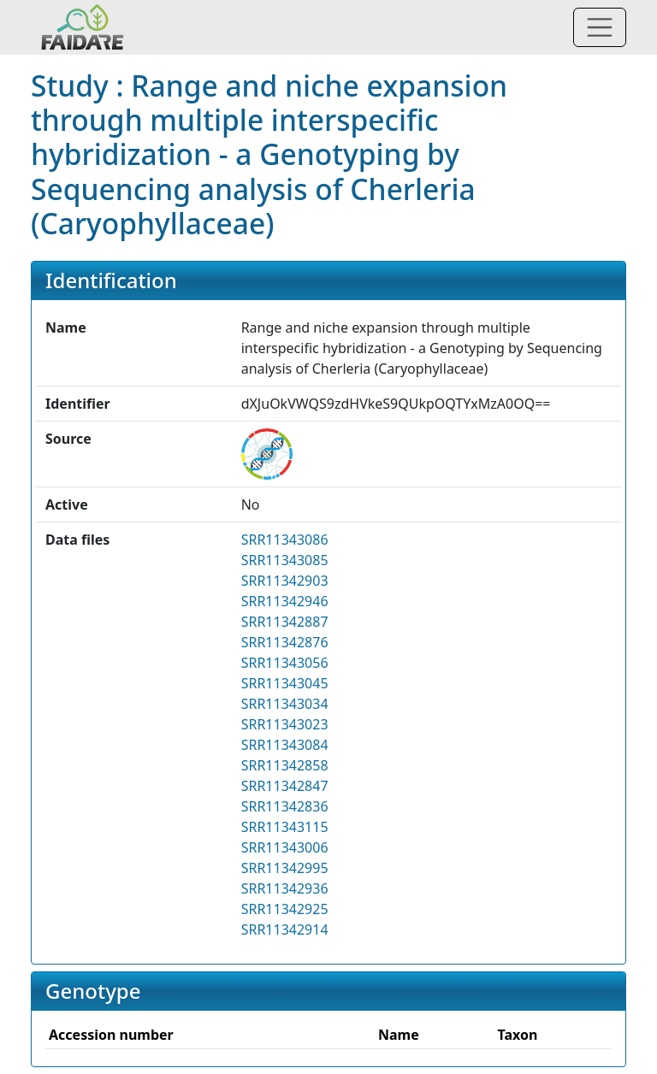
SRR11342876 (284, 642)
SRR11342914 (284, 929)
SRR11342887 (284, 621)
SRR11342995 (284, 868)
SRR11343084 (284, 744)
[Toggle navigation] (599, 27)
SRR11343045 (284, 683)
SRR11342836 (284, 806)
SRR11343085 (284, 560)
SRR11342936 (284, 888)
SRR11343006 (284, 847)
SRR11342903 (284, 580)
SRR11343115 (284, 826)
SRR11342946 (284, 601)
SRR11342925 (284, 909)
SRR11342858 (284, 765)
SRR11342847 (284, 785)
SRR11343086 (284, 539)
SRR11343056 (284, 662)
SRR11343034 (284, 703)
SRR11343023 (284, 724)
